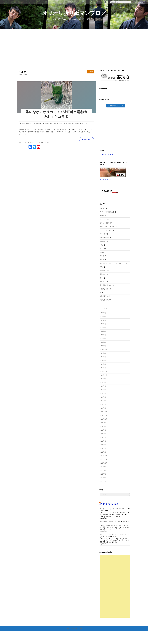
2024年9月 (103, 327)
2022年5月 (103, 393)
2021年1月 (103, 452)
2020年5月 (103, 481)
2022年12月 (104, 371)
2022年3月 (103, 401)
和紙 (101, 245)
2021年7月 (103, 430)
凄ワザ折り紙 (104, 237)
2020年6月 (103, 478)
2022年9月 (103, 379)
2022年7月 (103, 386)
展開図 (102, 252)
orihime (102, 208)
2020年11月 (104, 459)
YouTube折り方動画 (106, 212)
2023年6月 (103, 357)
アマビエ (103, 219)
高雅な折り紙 (104, 300)
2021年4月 (103, 441)
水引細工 (103, 281)
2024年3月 (103, 346)
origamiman (37, 123)
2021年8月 (103, 426)
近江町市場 (75, 124)
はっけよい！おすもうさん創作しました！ (114, 509)
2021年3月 (103, 445)
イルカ (54, 124)
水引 (101, 278)
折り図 (102, 256)
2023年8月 (103, 353)
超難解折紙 (103, 296)
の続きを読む (86, 139)
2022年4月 (103, 397)
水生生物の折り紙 (105, 285)
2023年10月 (104, 349)
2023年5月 (103, 360)
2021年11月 (104, 415)
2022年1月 (103, 408)
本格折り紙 (103, 274)
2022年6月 (103, 390)
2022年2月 (103, 404)
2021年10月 (104, 419)
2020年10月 (104, 463)
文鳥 (101, 267)
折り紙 (47, 124)
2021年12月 (104, 412)
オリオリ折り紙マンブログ (74, 13)
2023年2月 (103, 364)
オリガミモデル (105, 223)
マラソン (103, 234)
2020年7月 (103, 474)
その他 (102, 215)
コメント (84, 124)
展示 (101, 248)
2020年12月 (104, 456)
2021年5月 (103, 437)
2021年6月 (103, 434)
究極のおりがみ (105, 289)
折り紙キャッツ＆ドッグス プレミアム (113, 263)
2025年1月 (103, 324)
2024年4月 (103, 342)
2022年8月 (103, 382)
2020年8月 (103, 470)
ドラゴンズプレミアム (107, 226)
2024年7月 (103, 335)
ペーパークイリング (106, 230)
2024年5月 (103, 338)
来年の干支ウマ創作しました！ (110, 521)
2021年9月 (103, 423)
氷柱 (69, 124)
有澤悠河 (103, 270)
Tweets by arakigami (106, 154)
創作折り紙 (103, 241)
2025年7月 (103, 313)
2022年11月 (104, 375)
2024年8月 (103, 331)
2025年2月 (103, 320)
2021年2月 (103, 448)
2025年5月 (103, 316)
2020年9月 (103, 467)
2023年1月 (103, 368)
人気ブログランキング (106, 179)
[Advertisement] (74, 49)
